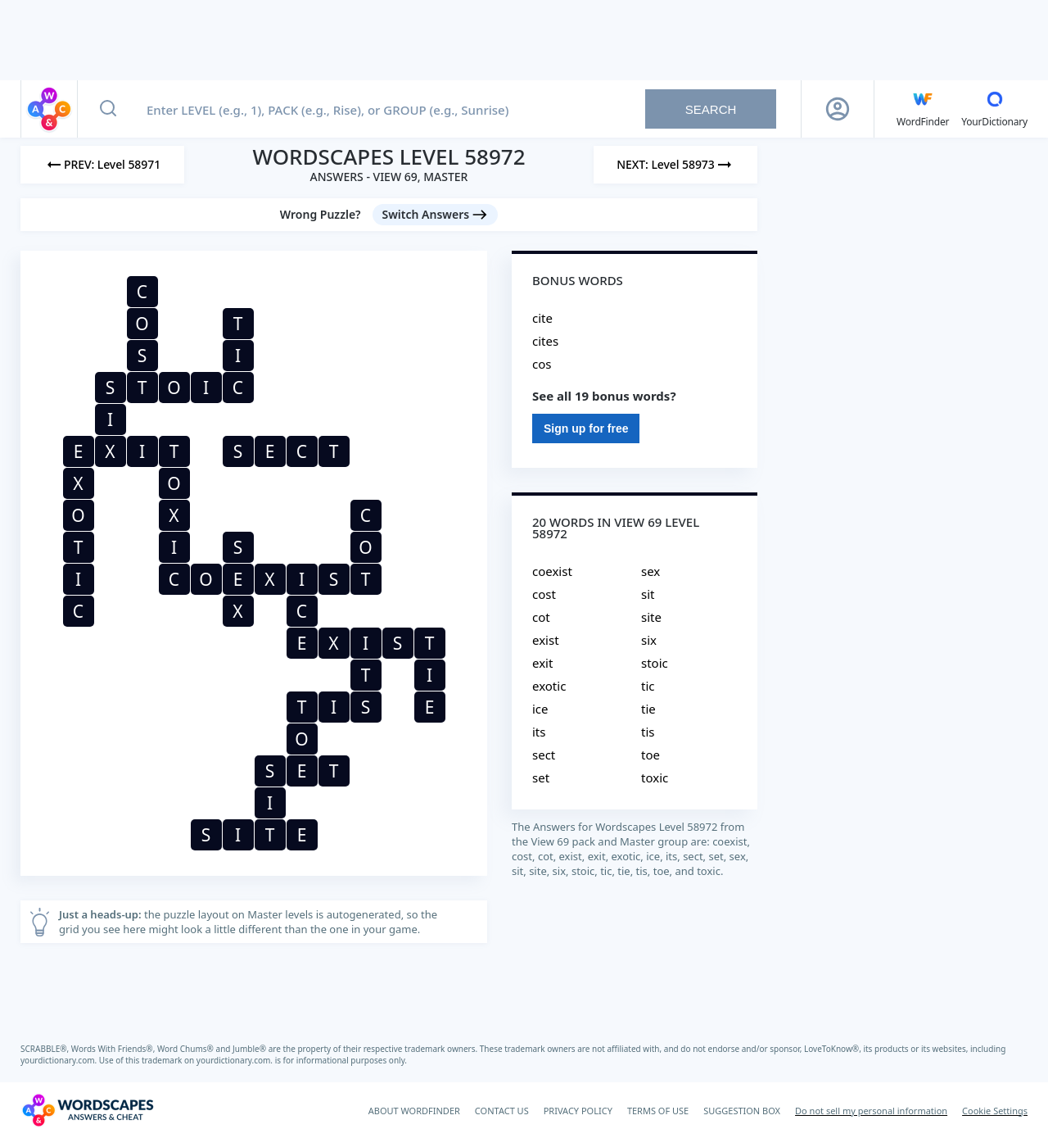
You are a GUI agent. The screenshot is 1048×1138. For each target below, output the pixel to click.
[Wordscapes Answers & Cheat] (87, 1110)
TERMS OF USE (658, 1110)
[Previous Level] (102, 165)
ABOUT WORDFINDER (414, 1110)
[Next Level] (675, 165)
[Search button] (108, 109)
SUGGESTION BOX (741, 1110)
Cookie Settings (995, 1110)
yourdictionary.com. (59, 1060)
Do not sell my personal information (871, 1110)
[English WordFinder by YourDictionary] (923, 109)
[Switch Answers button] (436, 214)
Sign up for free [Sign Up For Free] (586, 428)
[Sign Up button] (837, 109)
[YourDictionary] (994, 109)
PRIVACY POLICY (578, 1110)
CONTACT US (502, 1110)
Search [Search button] (711, 109)
